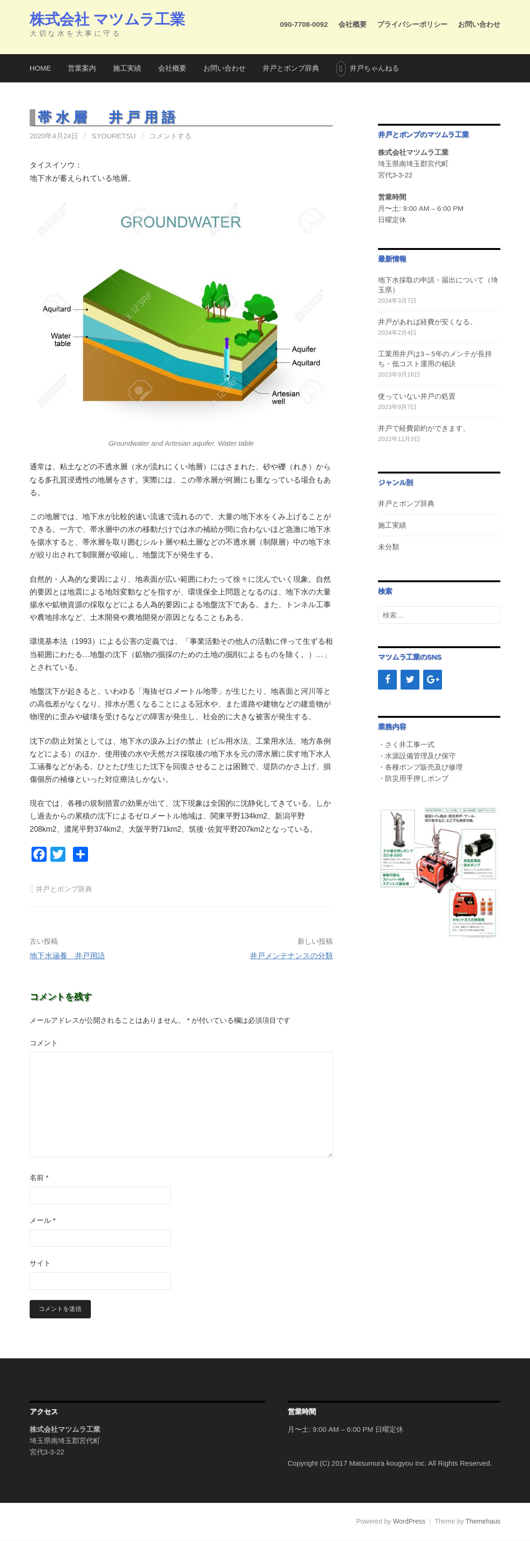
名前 (39, 1177)
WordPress (409, 1521)
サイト (40, 1263)
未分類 (388, 547)
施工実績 (127, 68)
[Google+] (432, 680)
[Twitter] (410, 680)
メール (43, 1220)
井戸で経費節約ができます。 (424, 428)
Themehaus (483, 1521)
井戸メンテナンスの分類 (291, 956)
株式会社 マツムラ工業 (107, 19)
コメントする (170, 136)
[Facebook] (387, 680)
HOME (40, 68)
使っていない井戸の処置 (417, 396)
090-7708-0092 (304, 24)
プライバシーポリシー (412, 24)
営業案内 (82, 68)
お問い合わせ (479, 24)
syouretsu (114, 136)
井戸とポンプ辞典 (291, 68)
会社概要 (352, 24)
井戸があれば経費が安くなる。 (427, 322)
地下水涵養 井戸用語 (67, 956)
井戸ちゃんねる (374, 68)
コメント (44, 1043)
